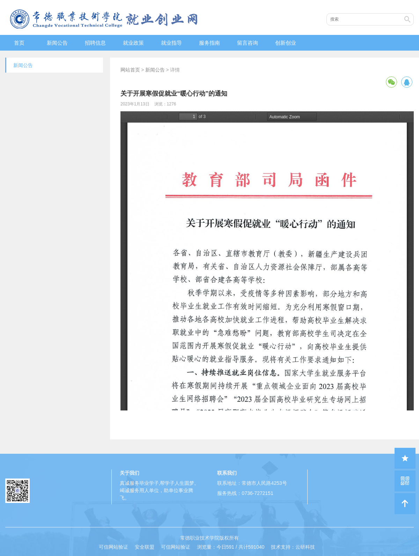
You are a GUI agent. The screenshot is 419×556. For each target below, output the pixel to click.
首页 (19, 43)
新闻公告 (57, 43)
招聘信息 (95, 43)
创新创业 (285, 43)
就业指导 (171, 43)
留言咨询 (247, 43)
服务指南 (209, 43)
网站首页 (130, 70)
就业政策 (133, 43)
